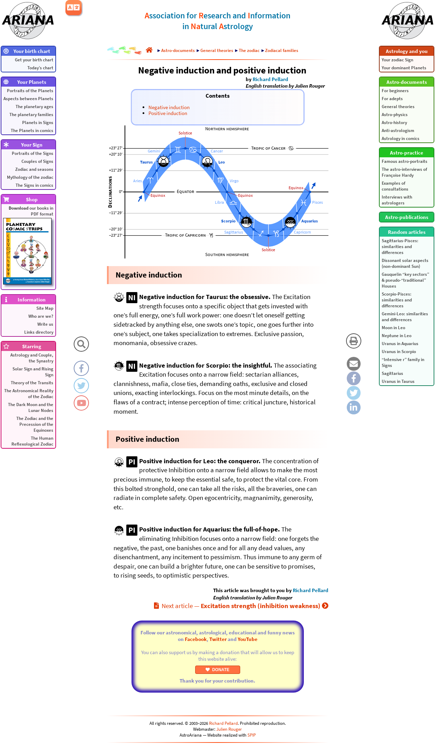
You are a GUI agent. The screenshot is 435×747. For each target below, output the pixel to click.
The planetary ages (34, 106)
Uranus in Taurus (398, 381)
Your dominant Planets (404, 68)
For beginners (395, 91)
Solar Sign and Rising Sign (32, 372)
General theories (398, 106)
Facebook (196, 639)
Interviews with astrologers (397, 200)
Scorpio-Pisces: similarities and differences (397, 300)
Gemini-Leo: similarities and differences (405, 317)
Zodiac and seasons (34, 169)
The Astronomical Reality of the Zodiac (28, 393)
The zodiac (249, 50)
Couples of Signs (37, 161)
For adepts (392, 99)
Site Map (44, 308)
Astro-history (394, 122)
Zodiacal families (281, 50)
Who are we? (40, 316)
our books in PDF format (28, 244)
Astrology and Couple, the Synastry (31, 358)
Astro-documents (178, 50)
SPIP (251, 735)
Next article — (241, 605)
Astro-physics (395, 114)
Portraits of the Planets (30, 91)
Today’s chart (40, 68)
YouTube (247, 639)
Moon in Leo (393, 328)
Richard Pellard (270, 79)
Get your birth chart (34, 60)
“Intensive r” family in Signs (403, 362)
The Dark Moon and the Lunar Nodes (30, 407)
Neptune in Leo (396, 336)
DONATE (217, 669)
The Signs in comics (34, 185)
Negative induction (169, 107)
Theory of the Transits (32, 383)
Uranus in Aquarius (400, 343)
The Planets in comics (32, 130)
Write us (45, 324)
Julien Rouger (229, 729)
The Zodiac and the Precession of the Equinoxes (34, 424)
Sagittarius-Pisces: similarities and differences (400, 246)
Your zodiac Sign (397, 60)
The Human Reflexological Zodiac (32, 441)
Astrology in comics (400, 138)
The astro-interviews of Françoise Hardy (404, 172)
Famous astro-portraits (404, 161)
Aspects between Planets (28, 99)
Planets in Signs (37, 122)
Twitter (218, 639)
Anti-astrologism (398, 130)
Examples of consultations (395, 186)
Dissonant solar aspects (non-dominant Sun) (405, 263)
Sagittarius (392, 373)
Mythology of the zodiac (30, 177)
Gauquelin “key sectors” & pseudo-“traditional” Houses (405, 280)
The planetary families (31, 114)
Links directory (38, 332)
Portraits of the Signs (32, 153)
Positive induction (167, 113)
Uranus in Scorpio (399, 351)
